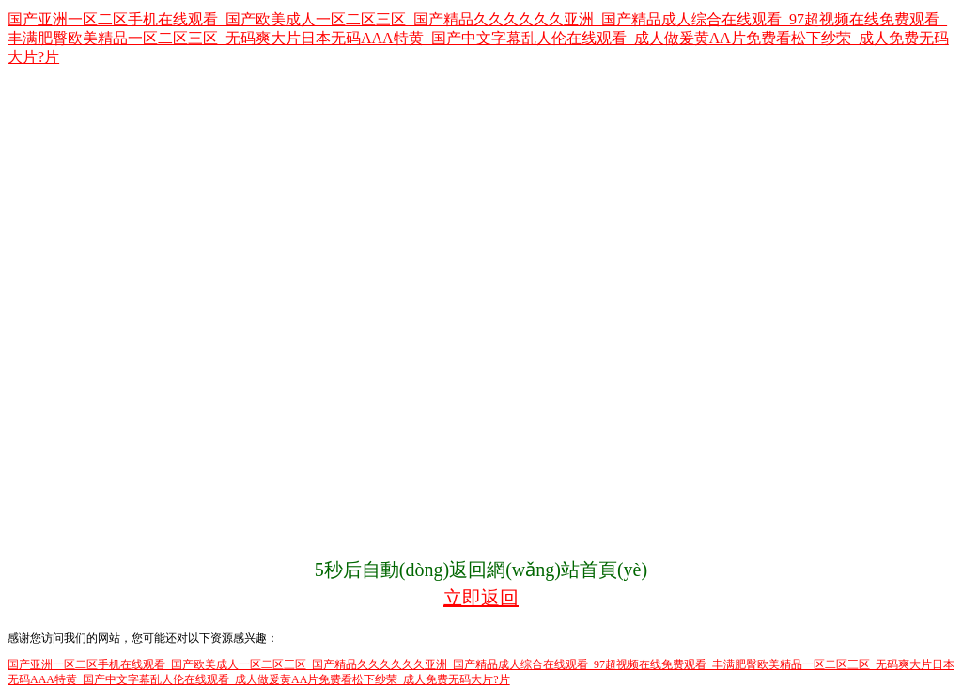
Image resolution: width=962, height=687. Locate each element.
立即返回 (481, 597)
